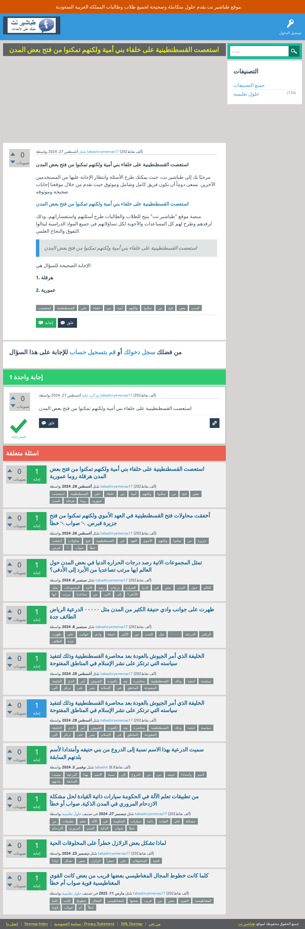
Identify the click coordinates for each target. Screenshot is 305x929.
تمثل (55, 587)
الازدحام (57, 828)
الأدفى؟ (132, 594)
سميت (56, 774)
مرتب (66, 594)
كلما (55, 901)
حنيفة (111, 634)
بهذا (85, 774)
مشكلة (190, 821)
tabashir (101, 767)
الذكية (104, 828)
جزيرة (202, 540)
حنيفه (171, 774)
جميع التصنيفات (249, 85)
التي (55, 688)
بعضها (134, 901)
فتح (170, 308)
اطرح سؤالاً (99, 29)
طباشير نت (246, 924)
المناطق (132, 688)
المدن (195, 308)
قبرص (56, 547)
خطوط (81, 901)
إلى (119, 594)
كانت (67, 901)
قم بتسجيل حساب (92, 352)
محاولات (73, 540)
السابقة (72, 781)
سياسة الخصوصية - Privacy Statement (84, 924)
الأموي (147, 540)
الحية (156, 861)
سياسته (206, 681)
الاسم (98, 774)
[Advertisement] (114, 100)
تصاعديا (81, 594)
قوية (55, 907)
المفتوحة (150, 688)
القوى (185, 901)
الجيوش (96, 681)
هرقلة (70, 501)
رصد (101, 587)
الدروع (135, 774)
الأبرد (106, 594)
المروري (74, 828)
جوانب (84, 634)
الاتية (89, 587)
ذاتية (150, 821)
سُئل (82, 152)
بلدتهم (56, 781)
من (160, 308)
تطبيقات (68, 821)
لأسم (201, 774)
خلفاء (96, 308)
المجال (96, 901)
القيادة (163, 821)
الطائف (57, 641)
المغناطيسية (203, 901)
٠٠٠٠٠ (174, 634)
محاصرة (139, 681)
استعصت (44, 308)
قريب (148, 901)
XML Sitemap (131, 924)
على (84, 308)
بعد (125, 681)
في (122, 540)
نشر (92, 688)
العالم (207, 587)
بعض (182, 308)
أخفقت (57, 540)
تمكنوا (148, 308)
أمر (82, 681)
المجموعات (72, 587)
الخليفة (57, 681)
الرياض (206, 634)
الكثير (124, 634)
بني (109, 308)
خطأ (93, 547)
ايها (54, 594)
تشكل (68, 861)
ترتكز (67, 688)
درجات (115, 587)
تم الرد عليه (90, 395)
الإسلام (106, 688)
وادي (98, 634)
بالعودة (112, 681)
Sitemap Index (36, 924)
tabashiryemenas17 (116, 486)
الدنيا (145, 587)
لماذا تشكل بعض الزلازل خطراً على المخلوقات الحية (108, 843)
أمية (120, 308)
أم (80, 907)
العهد (133, 540)
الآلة (94, 821)
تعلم (83, 821)
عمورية (97, 501)
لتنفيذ (191, 681)
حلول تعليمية (71, 814)
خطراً (110, 861)
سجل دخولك (139, 352)
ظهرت (56, 634)
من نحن (154, 924)
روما (83, 501)
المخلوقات (139, 861)
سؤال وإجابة (74, 29)
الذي (71, 681)
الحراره (131, 587)
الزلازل (95, 861)
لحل (177, 821)
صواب (79, 547)
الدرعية (190, 634)
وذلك (178, 681)
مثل (161, 634)
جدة (71, 641)
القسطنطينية (66, 308)
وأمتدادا (186, 774)
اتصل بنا (12, 924)
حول (194, 587)
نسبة (111, 774)
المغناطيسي (115, 901)
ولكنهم (133, 308)
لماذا (55, 861)
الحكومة (119, 821)
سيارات (136, 821)
